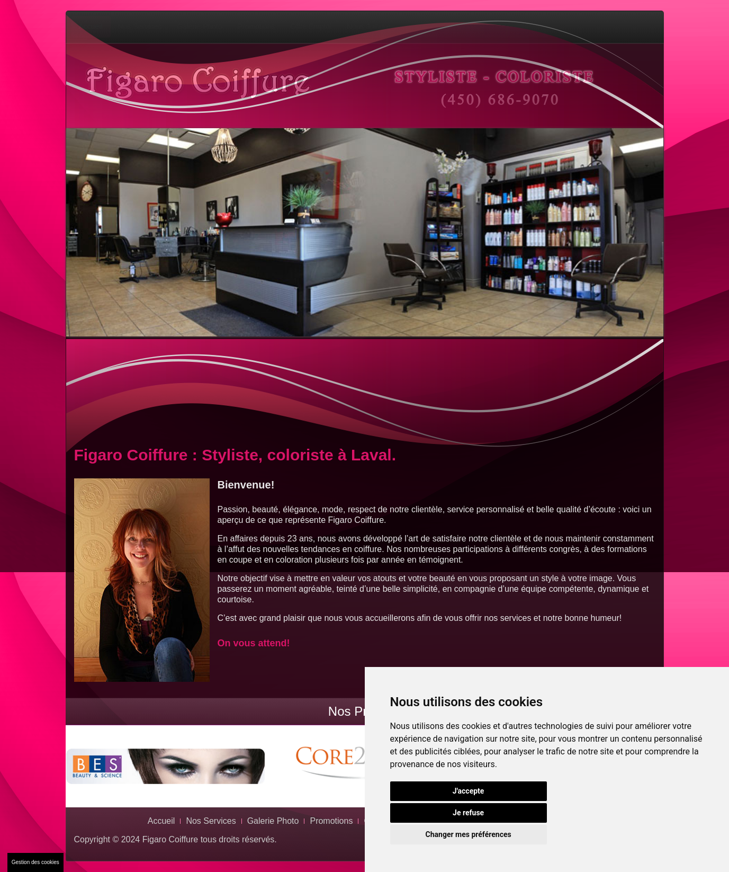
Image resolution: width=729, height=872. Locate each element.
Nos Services (139, 26)
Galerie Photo (199, 26)
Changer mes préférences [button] (468, 834)
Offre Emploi (311, 26)
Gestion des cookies (35, 862)
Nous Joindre (369, 26)
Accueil (91, 26)
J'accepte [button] (468, 791)
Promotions (256, 26)
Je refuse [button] (468, 812)
